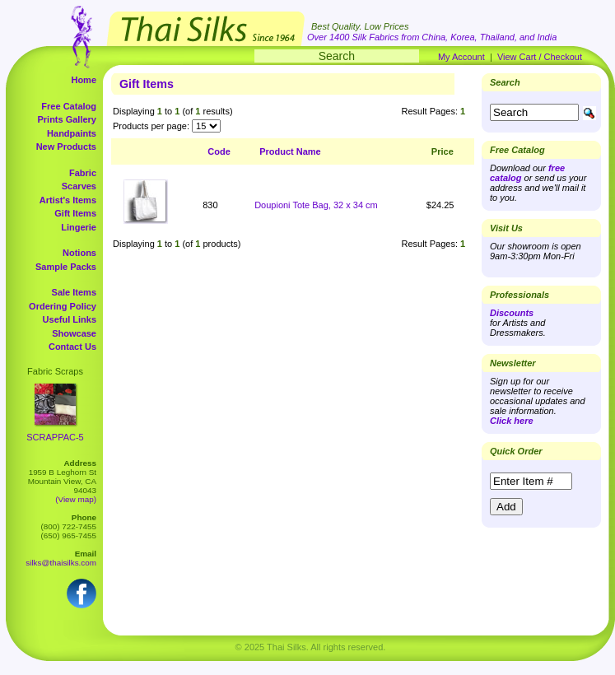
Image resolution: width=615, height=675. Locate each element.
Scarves (79, 186)
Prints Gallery (66, 119)
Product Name (290, 151)
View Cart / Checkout (539, 57)
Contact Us (72, 346)
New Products (66, 146)
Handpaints (71, 133)
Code (219, 151)
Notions (79, 253)
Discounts (511, 313)
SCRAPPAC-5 (54, 437)
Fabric (82, 173)
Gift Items (75, 213)
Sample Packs (65, 267)
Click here (511, 421)
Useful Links (69, 319)
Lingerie (78, 227)
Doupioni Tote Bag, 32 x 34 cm (316, 205)
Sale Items (74, 292)
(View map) (75, 499)
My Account (461, 57)
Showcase (74, 333)
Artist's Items (68, 200)
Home (83, 80)
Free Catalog (68, 106)
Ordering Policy (62, 306)
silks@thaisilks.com (61, 562)
